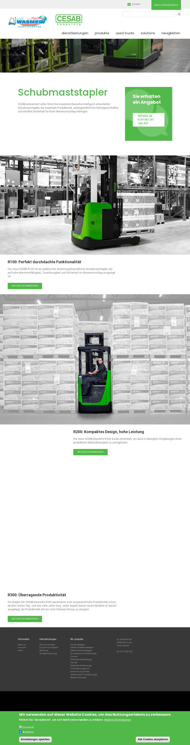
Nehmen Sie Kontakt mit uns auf (146, 120)
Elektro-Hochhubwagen (81, 650)
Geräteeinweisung (48, 653)
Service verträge (47, 644)
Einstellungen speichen (35, 739)
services (22, 647)
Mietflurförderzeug (166, 5)
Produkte (102, 33)
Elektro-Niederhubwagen (81, 647)
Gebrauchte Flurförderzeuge (83, 674)
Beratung (43, 650)
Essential (28, 727)
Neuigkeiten (170, 33)
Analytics (28, 732)
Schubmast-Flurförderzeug (83, 653)
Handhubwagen (77, 644)
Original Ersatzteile (48, 647)
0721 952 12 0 (126, 651)
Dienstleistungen (75, 33)
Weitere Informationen (25, 286)
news (20, 650)
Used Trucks (125, 33)
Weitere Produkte (78, 677)
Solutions (148, 33)
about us (22, 644)
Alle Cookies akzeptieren (153, 739)
